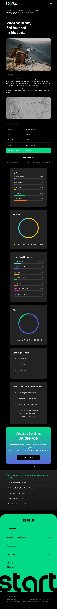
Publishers (11, 529)
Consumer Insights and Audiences (26, 10)
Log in (10, 563)
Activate (28, 457)
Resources (11, 546)
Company (11, 554)
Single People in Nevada (16, 498)
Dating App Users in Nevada (17, 483)
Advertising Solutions (16, 537)
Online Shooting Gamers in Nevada (19, 504)
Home (8, 10)
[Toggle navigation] (50, 3)
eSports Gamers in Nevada (16, 493)
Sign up (10, 567)
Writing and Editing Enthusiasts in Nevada (21, 488)
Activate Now (28, 157)
